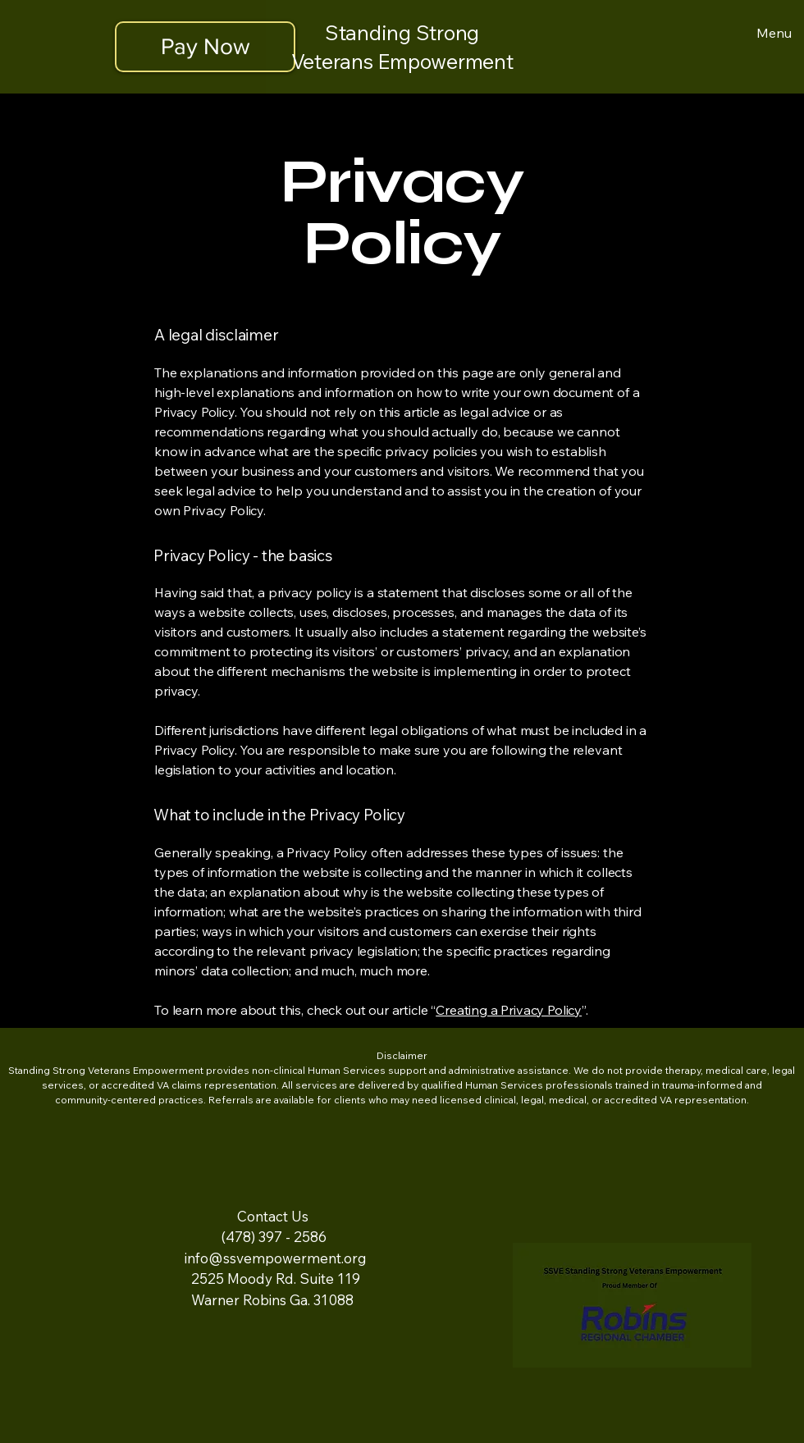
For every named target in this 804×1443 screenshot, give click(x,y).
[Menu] (771, 33)
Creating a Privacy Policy (509, 1010)
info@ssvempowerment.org (276, 1258)
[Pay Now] (205, 46)
